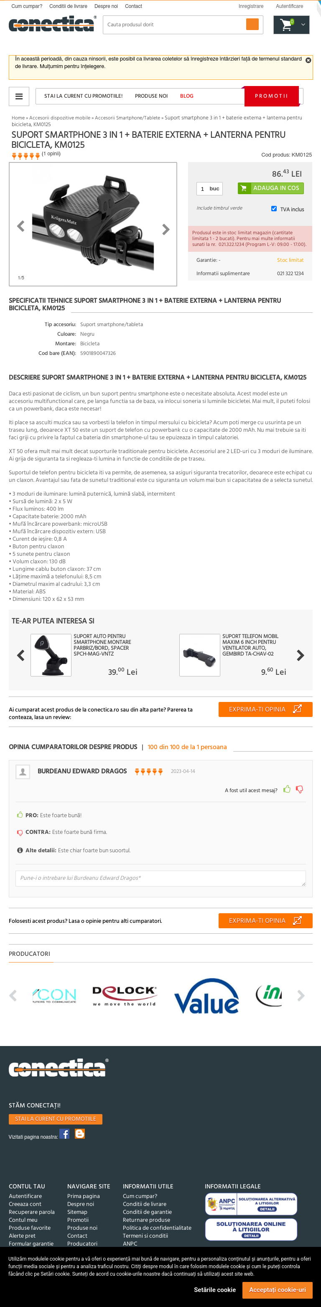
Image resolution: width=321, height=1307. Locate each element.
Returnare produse (146, 1220)
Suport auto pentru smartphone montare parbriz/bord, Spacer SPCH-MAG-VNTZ (102, 645)
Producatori (82, 1244)
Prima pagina (83, 1196)
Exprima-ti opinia (257, 709)
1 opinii (51, 153)
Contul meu (23, 1220)
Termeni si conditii (145, 1236)
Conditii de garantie (147, 1212)
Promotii (271, 96)
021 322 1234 (290, 273)
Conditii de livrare (68, 6)
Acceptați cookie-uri (277, 1290)
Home (18, 118)
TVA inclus (292, 209)
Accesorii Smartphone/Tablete (127, 118)
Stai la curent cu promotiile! (83, 96)
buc (214, 188)
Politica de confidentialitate (157, 1228)
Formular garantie (31, 1244)
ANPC (130, 1244)
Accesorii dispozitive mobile (59, 118)
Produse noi (151, 96)
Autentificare (25, 1196)
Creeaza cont (25, 1204)
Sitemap (77, 1212)
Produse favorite (30, 1228)
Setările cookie (215, 1290)
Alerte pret (22, 1236)
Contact (133, 6)
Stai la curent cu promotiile (55, 1119)
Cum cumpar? (27, 6)
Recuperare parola (32, 1212)
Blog (187, 96)
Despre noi (106, 6)
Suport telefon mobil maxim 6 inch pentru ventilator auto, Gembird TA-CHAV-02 (250, 645)
